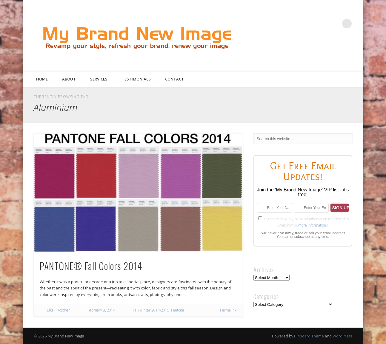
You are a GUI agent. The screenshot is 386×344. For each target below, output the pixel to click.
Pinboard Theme (309, 336)
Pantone (177, 310)
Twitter (310, 23)
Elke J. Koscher (58, 310)
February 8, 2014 (101, 310)
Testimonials (136, 79)
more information (312, 225)
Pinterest (322, 23)
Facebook (298, 23)
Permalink (228, 310)
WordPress (342, 336)
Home (42, 79)
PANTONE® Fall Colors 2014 (91, 266)
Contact (174, 79)
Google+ (334, 23)
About (69, 79)
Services (98, 79)
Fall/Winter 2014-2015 (151, 310)
